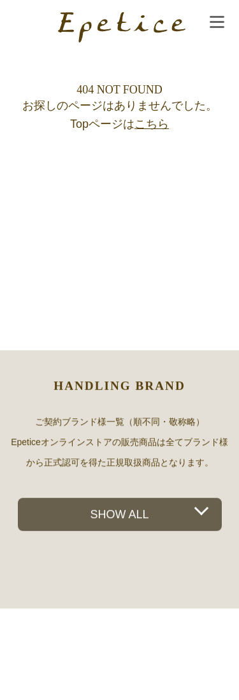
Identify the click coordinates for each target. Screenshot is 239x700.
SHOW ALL (119, 514)
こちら (151, 124)
